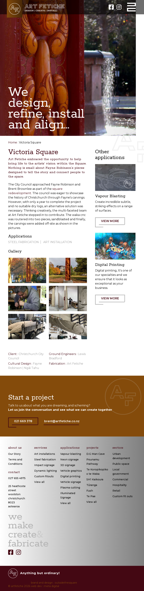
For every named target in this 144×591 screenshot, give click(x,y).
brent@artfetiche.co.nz (62, 421)
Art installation (57, 242)
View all (39, 482)
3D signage (67, 465)
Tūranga (91, 485)
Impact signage (44, 465)
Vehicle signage (70, 482)
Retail (116, 490)
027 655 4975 (17, 478)
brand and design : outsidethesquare (54, 582)
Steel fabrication (45, 459)
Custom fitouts (44, 476)
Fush (89, 490)
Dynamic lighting (45, 470)
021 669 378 (25, 423)
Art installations (44, 454)
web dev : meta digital (45, 586)
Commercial (120, 479)
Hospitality (119, 485)
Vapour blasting (70, 454)
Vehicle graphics (71, 470)
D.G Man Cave (95, 454)
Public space (120, 463)
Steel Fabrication (23, 242)
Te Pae (90, 496)
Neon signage (69, 459)
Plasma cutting (70, 487)
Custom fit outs (122, 496)
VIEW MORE (112, 223)
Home (12, 142)
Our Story (14, 454)
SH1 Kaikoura (94, 479)
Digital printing (70, 476)
